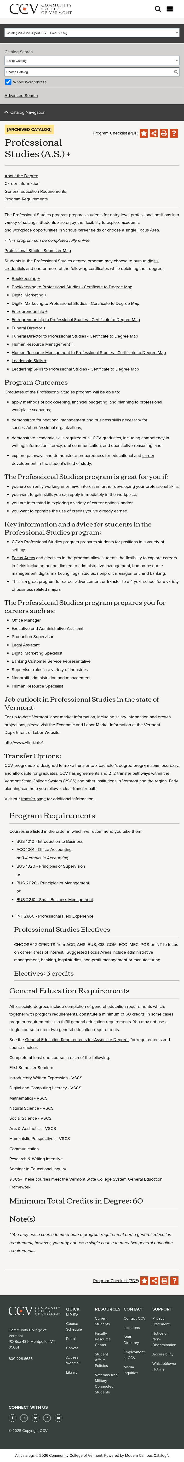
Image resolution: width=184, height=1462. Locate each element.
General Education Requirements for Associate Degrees (77, 1040)
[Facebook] (12, 1418)
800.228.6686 (21, 1358)
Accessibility (162, 1354)
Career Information (22, 183)
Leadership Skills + (29, 361)
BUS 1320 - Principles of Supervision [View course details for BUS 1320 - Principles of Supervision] (51, 866)
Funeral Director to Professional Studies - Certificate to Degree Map (75, 336)
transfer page (33, 799)
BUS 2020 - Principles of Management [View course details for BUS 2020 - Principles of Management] (53, 883)
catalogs (27, 1455)
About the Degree (21, 176)
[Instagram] (24, 1418)
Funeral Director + (29, 328)
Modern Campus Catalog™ (146, 1455)
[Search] (158, 9)
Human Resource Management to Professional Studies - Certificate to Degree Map (89, 352)
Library (71, 1372)
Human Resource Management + (42, 344)
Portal (71, 1338)
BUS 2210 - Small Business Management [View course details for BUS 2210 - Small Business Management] (55, 900)
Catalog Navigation (28, 112)
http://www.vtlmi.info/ (24, 742)
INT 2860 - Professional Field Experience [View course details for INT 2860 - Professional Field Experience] (55, 916)
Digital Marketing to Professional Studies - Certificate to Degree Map (75, 303)
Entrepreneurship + (29, 311)
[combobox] (92, 32)
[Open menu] (169, 8)
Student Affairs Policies (101, 1359)
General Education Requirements (35, 191)
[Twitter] (35, 1418)
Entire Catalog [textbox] (17, 61)
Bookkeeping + (26, 278)
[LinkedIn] (47, 1418)
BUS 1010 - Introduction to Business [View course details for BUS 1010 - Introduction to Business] (50, 841)
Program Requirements (26, 199)
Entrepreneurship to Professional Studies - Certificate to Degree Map (76, 319)
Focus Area (148, 230)
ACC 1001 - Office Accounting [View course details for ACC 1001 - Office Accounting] (44, 849)
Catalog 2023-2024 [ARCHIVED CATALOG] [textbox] (37, 33)
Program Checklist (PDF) (115, 133)
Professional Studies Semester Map (38, 250)
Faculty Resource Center (103, 1339)
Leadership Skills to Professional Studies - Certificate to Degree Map (75, 369)
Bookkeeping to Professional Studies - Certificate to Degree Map (72, 287)
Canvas (72, 1347)
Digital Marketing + (29, 295)
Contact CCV (135, 1318)
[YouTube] (58, 1418)
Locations (132, 1327)
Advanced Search (21, 95)
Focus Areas (23, 558)
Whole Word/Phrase (30, 82)
